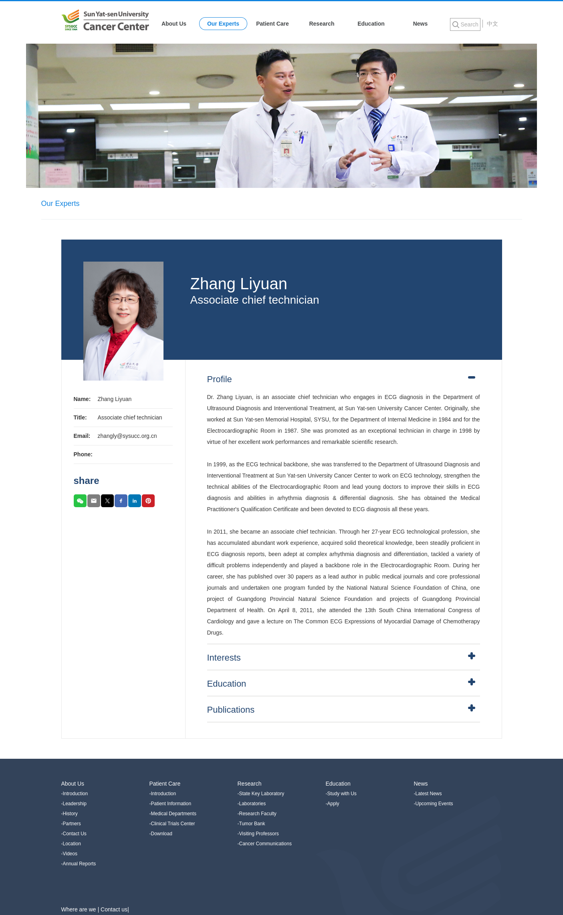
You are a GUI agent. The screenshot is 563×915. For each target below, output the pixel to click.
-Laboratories (252, 803)
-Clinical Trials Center (172, 823)
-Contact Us (74, 833)
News (420, 23)
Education (371, 23)
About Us (173, 23)
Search (469, 24)
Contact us (114, 909)
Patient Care (272, 23)
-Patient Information (170, 803)
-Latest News (428, 793)
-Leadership (74, 803)
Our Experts (223, 23)
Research (321, 23)
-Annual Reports (78, 864)
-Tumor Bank (251, 823)
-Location (71, 843)
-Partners (71, 823)
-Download (160, 833)
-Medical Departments (172, 813)
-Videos (69, 854)
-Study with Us (341, 793)
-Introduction (74, 793)
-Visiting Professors (258, 833)
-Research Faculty (257, 813)
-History (69, 813)
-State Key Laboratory (261, 793)
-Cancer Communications (265, 843)
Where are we (79, 909)
